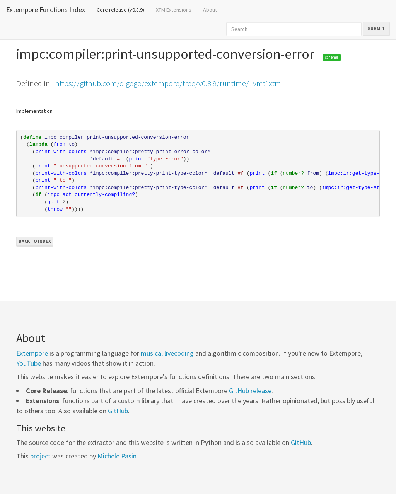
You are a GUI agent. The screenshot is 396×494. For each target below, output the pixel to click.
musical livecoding (167, 353)
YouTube (28, 363)
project (40, 455)
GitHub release (250, 390)
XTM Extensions (173, 9)
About (210, 9)
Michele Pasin (117, 455)
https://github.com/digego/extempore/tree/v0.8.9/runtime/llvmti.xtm (168, 83)
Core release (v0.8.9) (123, 9)
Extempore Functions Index (45, 9)
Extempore (32, 353)
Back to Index (35, 241)
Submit (376, 28)
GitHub (118, 410)
